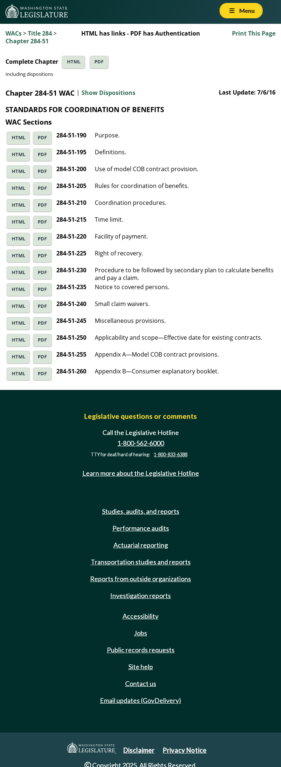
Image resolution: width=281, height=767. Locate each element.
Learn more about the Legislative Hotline (140, 473)
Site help (140, 667)
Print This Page (254, 33)
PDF (99, 62)
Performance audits (140, 528)
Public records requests (141, 650)
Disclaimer (138, 750)
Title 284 (40, 33)
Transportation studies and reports (141, 562)
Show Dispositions (108, 93)
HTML (73, 62)
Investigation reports (140, 595)
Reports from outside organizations (140, 579)
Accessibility (140, 616)
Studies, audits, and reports (140, 511)
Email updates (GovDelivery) (140, 700)
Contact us (140, 683)
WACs (13, 33)
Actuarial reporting (140, 545)
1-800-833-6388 (170, 454)
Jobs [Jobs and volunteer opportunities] (140, 633)
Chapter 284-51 (27, 41)
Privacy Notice (184, 750)
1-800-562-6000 (140, 443)
